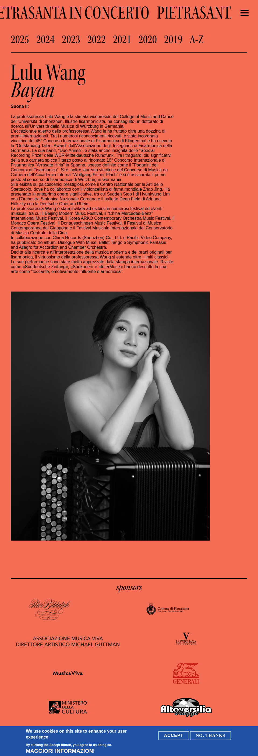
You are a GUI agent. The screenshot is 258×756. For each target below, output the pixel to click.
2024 (45, 40)
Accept (173, 735)
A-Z (196, 40)
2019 (173, 40)
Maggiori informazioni (60, 751)
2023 (71, 40)
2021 (122, 40)
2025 (20, 40)
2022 (96, 40)
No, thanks (210, 735)
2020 (148, 40)
